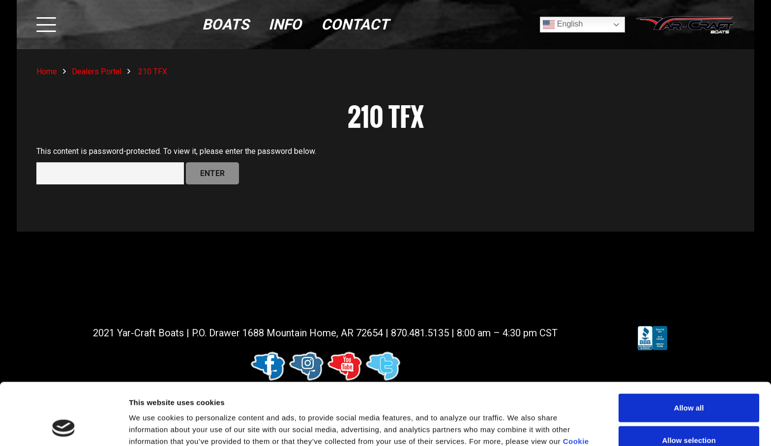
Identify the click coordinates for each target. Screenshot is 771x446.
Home (46, 71)
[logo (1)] (685, 24)
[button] (46, 24)
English (563, 24)
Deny (689, 414)
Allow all (689, 349)
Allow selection (688, 382)
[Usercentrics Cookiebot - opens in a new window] (64, 426)
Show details (516, 426)
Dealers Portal (96, 71)
